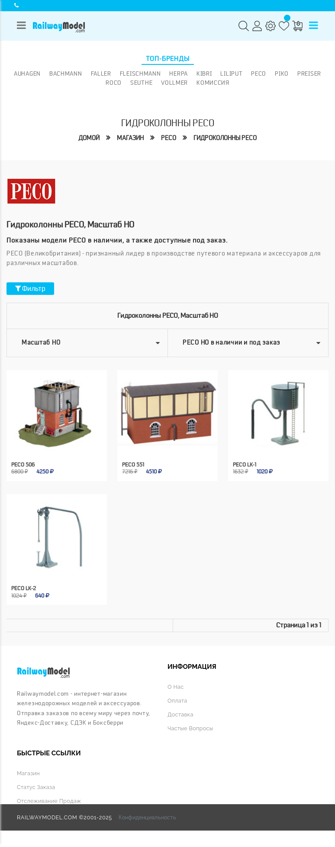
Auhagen (27, 73)
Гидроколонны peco (225, 137)
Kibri (204, 73)
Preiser (309, 73)
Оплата (177, 700)
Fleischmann (140, 73)
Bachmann (65, 73)
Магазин (130, 137)
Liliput (231, 73)
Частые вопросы (190, 728)
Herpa (178, 73)
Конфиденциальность (147, 817)
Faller (101, 73)
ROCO (114, 82)
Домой (89, 137)
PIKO (282, 73)
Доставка (180, 714)
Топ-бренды (168, 59)
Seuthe (141, 82)
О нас (176, 687)
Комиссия (212, 82)
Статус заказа (36, 787)
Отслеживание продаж (49, 801)
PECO (258, 73)
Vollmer (174, 82)
